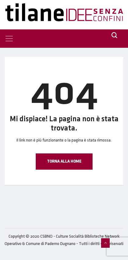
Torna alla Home (64, 161)
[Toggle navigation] (9, 38)
